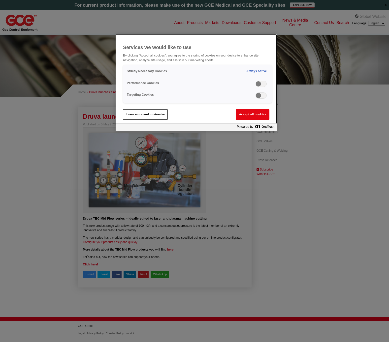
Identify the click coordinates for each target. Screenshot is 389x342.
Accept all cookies (252, 114)
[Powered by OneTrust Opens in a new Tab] (255, 128)
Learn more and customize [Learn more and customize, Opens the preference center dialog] (145, 114)
